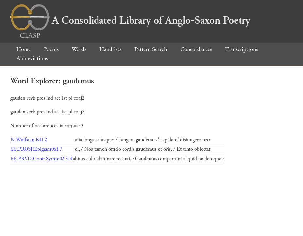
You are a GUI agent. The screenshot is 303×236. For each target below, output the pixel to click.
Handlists (110, 49)
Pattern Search (150, 49)
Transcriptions (241, 49)
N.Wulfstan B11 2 (29, 140)
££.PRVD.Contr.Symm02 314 (41, 159)
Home (23, 49)
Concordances (196, 49)
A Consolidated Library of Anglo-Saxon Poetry (130, 20)
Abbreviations (32, 58)
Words (79, 49)
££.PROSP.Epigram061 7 (36, 149)
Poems (51, 49)
